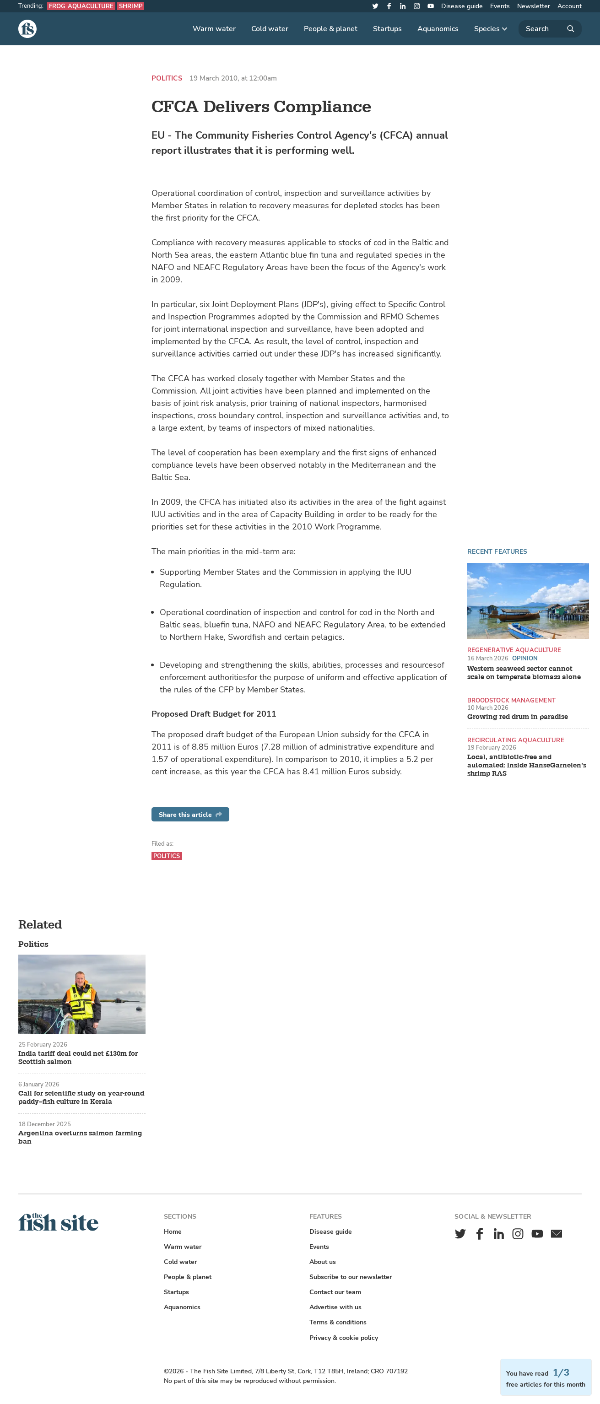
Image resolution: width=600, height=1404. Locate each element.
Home (173, 1231)
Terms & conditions (338, 1322)
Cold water (269, 29)
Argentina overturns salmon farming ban (80, 1137)
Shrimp (130, 6)
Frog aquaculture (81, 6)
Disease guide (462, 6)
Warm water (214, 29)
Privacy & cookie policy (343, 1338)
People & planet (330, 29)
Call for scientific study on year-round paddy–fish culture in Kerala (81, 1098)
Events (500, 6)
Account (569, 6)
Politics (166, 78)
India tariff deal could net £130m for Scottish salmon (78, 1058)
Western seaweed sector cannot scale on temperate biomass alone (524, 673)
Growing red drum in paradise (517, 717)
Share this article (190, 814)
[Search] (550, 29)
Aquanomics (438, 29)
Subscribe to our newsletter (350, 1277)
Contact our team (335, 1292)
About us (322, 1262)
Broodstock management (511, 700)
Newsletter (533, 6)
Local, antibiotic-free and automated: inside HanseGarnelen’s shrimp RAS (526, 765)
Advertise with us (335, 1307)
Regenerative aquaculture (514, 650)
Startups (387, 29)
